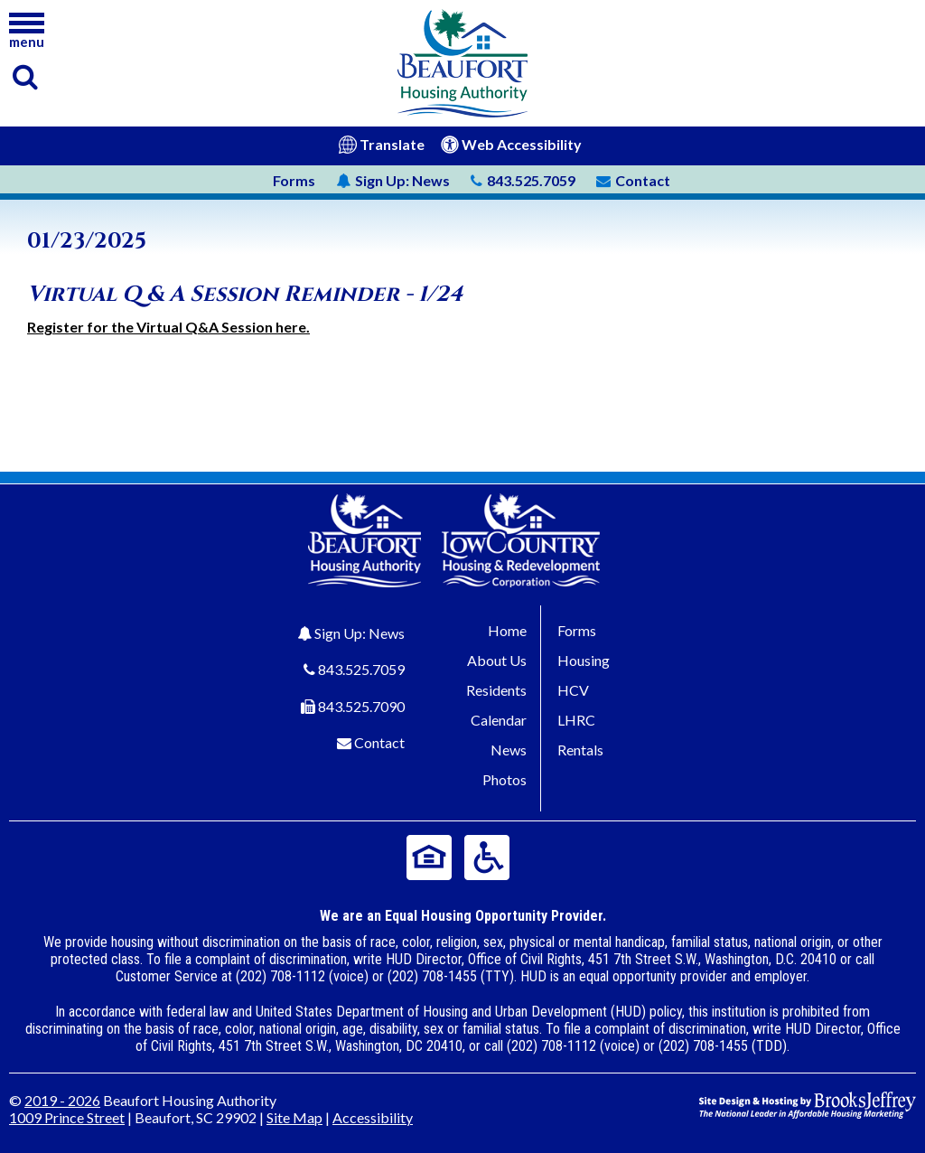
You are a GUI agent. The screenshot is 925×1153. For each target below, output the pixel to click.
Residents (496, 689)
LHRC (576, 719)
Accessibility (372, 1117)
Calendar (499, 719)
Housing (583, 660)
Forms (294, 180)
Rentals (580, 749)
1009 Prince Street (67, 1117)
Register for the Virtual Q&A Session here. (168, 326)
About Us (497, 660)
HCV (573, 689)
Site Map (294, 1117)
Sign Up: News (359, 633)
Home (507, 630)
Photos (504, 779)
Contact (379, 742)
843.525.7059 (361, 669)
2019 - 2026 (62, 1100)
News (393, 180)
